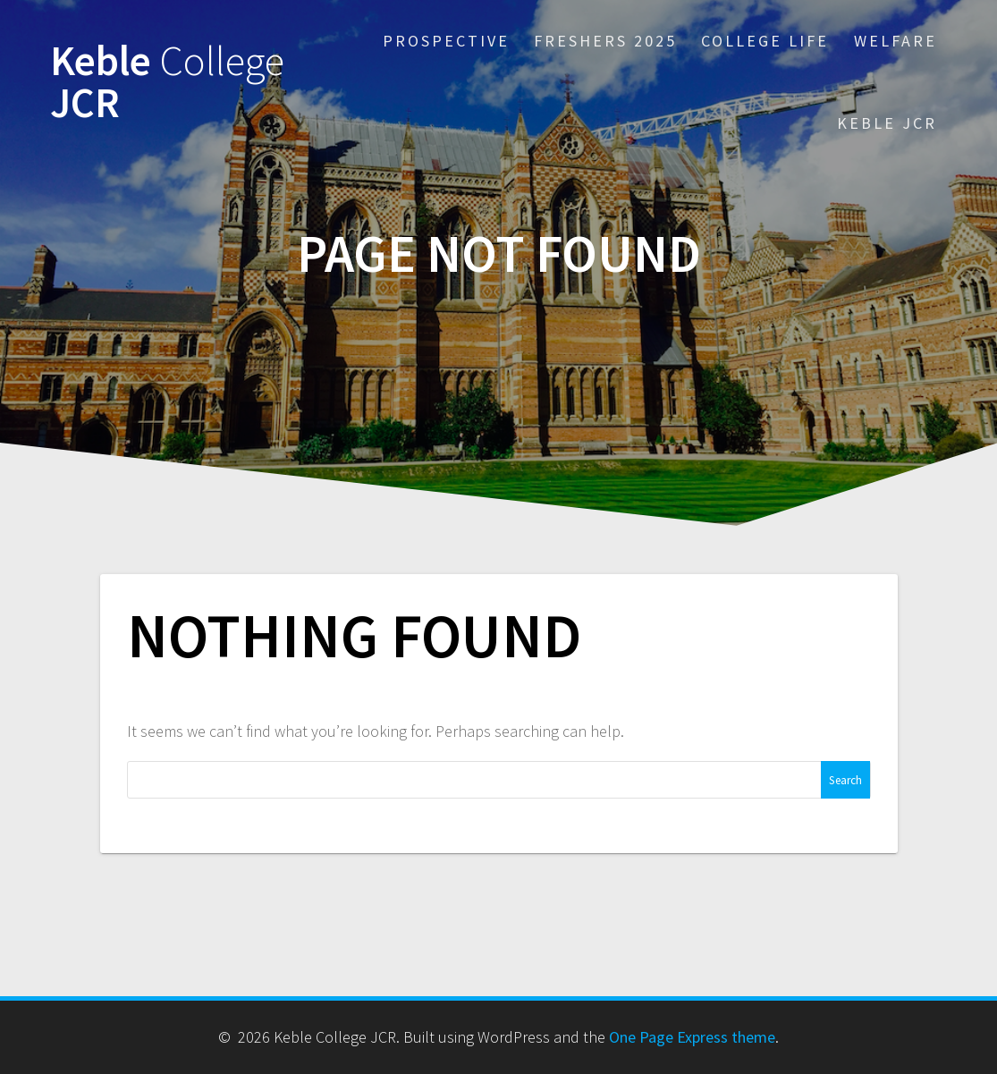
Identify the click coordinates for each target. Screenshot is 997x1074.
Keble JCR (167, 82)
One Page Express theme (692, 1037)
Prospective (446, 40)
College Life (765, 40)
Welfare (895, 40)
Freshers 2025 (605, 40)
